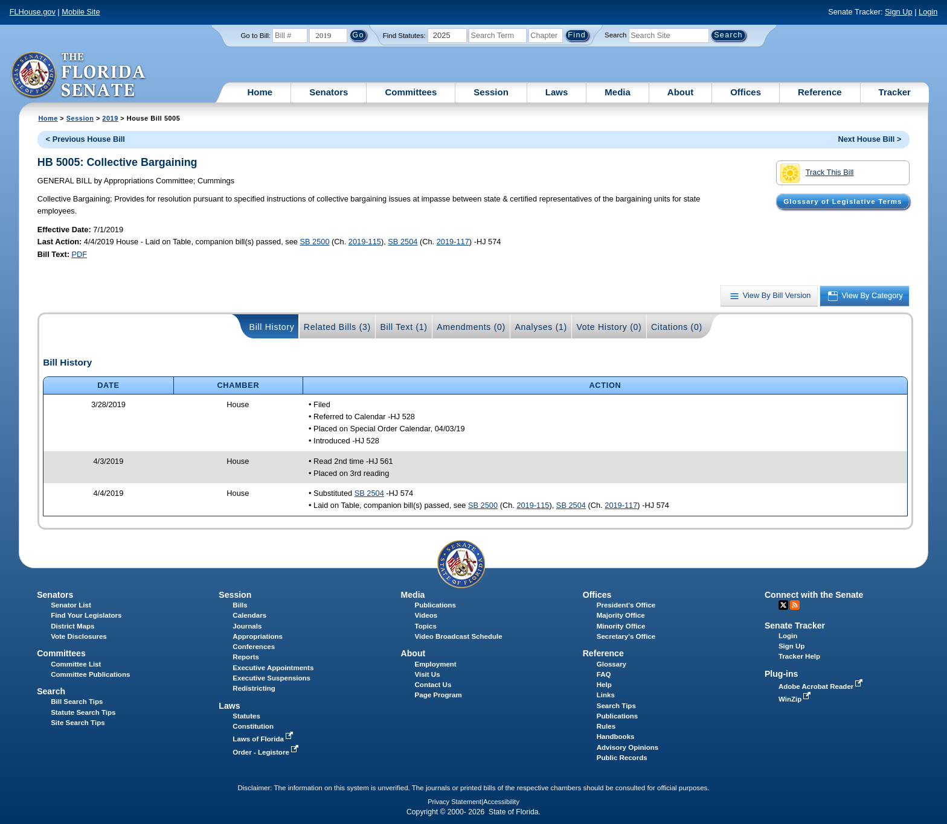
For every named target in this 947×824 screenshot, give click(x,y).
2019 (110, 118)
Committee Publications (90, 674)
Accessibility (501, 801)
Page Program (438, 695)
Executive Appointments (273, 667)
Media (618, 92)
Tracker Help (799, 656)
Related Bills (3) (337, 327)
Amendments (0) (471, 327)
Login (928, 11)
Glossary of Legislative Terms (842, 201)
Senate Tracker (795, 625)
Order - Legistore (267, 752)
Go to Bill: (255, 35)
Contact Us (433, 684)
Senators (328, 92)
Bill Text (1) (403, 327)
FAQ (604, 674)
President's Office (626, 605)
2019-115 (364, 241)
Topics (426, 626)
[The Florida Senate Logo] (79, 75)
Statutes (246, 716)
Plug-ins (781, 674)
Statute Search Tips (83, 712)
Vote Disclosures (79, 636)
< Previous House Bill (85, 139)
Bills (240, 605)
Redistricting (254, 688)
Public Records (622, 757)
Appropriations (258, 636)
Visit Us (427, 674)
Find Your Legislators (86, 615)
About (680, 92)
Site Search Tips (77, 722)
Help (604, 684)
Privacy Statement (454, 801)
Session (491, 92)
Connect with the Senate (814, 595)
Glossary (611, 664)
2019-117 (453, 241)
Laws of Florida (264, 739)
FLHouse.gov (33, 11)
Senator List (71, 605)
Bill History (272, 327)
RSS (795, 605)
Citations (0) (676, 327)
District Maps (72, 626)
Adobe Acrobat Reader (821, 686)
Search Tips (616, 705)
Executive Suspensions (271, 678)
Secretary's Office (626, 636)
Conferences (254, 646)
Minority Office (621, 626)
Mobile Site (81, 11)
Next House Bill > (869, 139)
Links (606, 695)
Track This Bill (816, 173)
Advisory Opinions (627, 747)
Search (615, 35)
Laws (556, 92)
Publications (435, 605)
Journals (247, 626)
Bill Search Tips (77, 701)
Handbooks (616, 736)
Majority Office (621, 615)
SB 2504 (402, 241)
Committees (411, 92)
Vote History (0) (608, 327)
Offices (745, 92)
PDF (79, 254)
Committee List (76, 664)
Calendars (249, 615)
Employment (436, 664)
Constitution (253, 726)
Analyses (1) (541, 327)
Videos (426, 615)
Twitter (783, 605)
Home (260, 92)
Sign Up (899, 11)
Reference (820, 92)
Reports (246, 657)
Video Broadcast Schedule (458, 636)
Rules (606, 726)
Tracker (895, 92)
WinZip (795, 699)
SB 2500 (314, 241)
